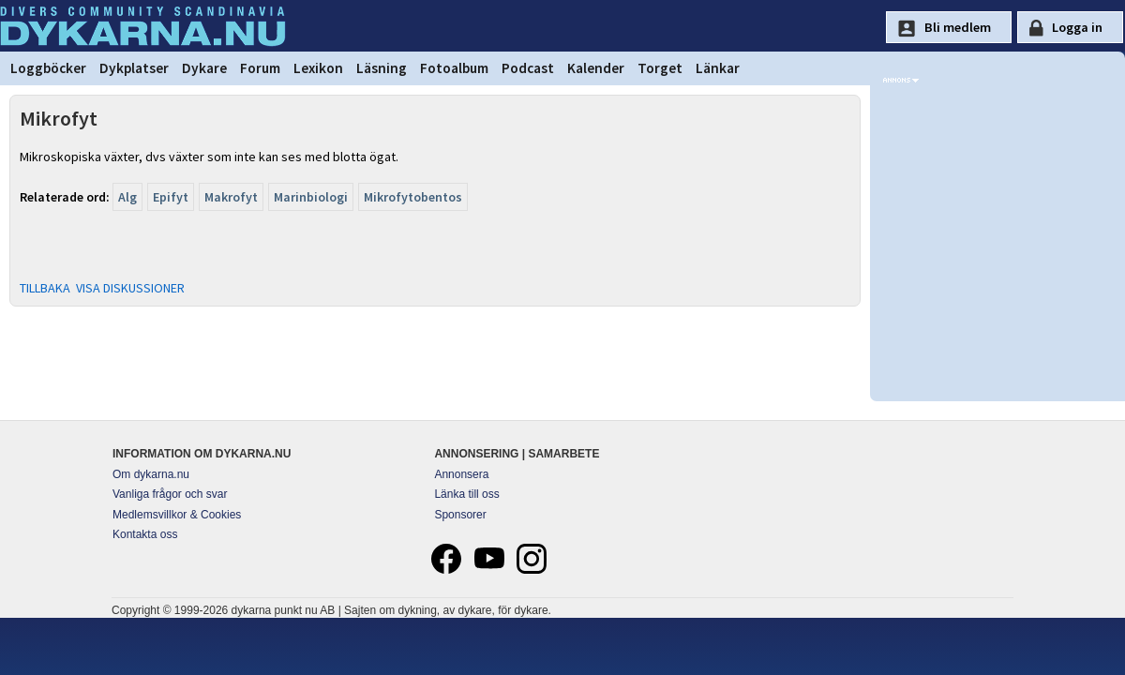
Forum (260, 68)
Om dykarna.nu (150, 474)
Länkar (718, 68)
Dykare (204, 68)
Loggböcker (48, 68)
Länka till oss (466, 494)
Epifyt (170, 196)
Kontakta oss (144, 534)
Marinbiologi (311, 196)
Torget (660, 68)
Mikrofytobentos (413, 196)
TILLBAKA (45, 287)
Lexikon (318, 68)
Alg (127, 196)
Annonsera (461, 474)
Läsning (381, 68)
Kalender (595, 68)
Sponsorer (460, 514)
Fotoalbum (454, 68)
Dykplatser (134, 68)
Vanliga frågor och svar (170, 494)
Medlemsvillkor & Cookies (176, 514)
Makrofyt (231, 196)
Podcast (528, 68)
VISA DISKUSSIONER (130, 287)
